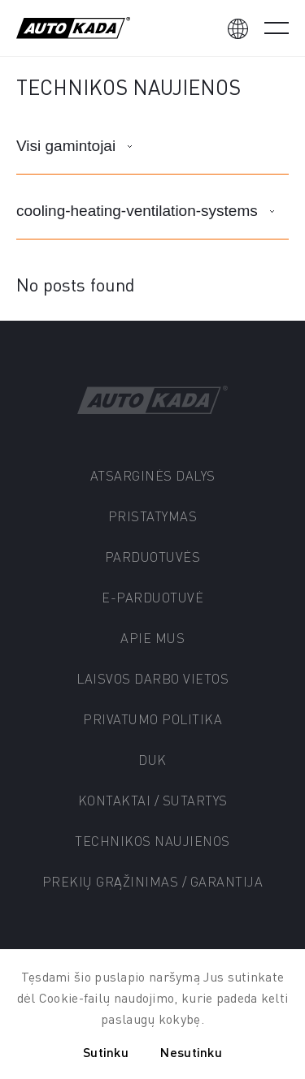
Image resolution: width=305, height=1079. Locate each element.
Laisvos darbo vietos (152, 678)
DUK (152, 759)
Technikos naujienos (152, 840)
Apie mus (152, 637)
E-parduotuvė (152, 597)
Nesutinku (191, 1051)
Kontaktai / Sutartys (153, 800)
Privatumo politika (152, 718)
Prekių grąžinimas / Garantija (153, 881)
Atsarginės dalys (153, 475)
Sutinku (106, 1051)
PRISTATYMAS (153, 515)
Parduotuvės (153, 556)
